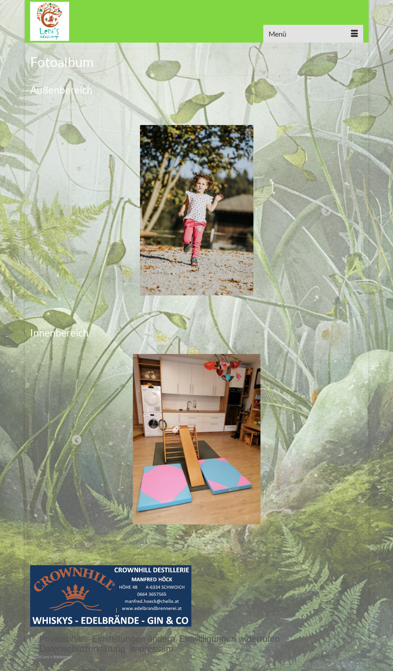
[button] (107, 639)
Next (324, 209)
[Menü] (313, 34)
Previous (65, 209)
